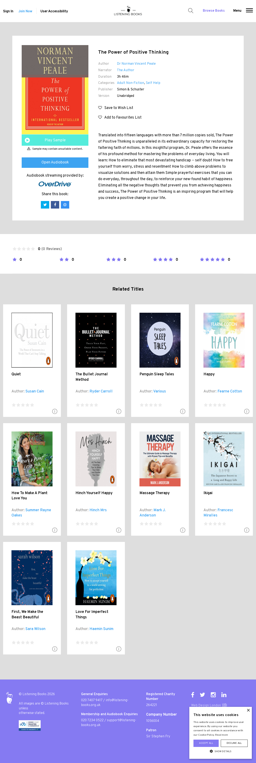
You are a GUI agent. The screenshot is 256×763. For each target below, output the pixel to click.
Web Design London (206, 706)
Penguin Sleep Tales (156, 374)
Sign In (8, 11)
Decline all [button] (234, 743)
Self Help (153, 83)
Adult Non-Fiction (130, 83)
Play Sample (55, 140)
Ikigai (207, 493)
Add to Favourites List (120, 117)
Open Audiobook (55, 162)
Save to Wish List (115, 108)
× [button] (248, 710)
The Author (125, 70)
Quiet (16, 374)
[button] (249, 11)
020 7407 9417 (91, 700)
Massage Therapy (154, 493)
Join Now (25, 11)
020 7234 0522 (92, 720)
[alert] (220, 733)
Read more (221, 735)
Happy (209, 374)
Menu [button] (237, 11)
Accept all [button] (206, 743)
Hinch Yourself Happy (94, 493)
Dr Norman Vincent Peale (136, 64)
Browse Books (214, 11)
